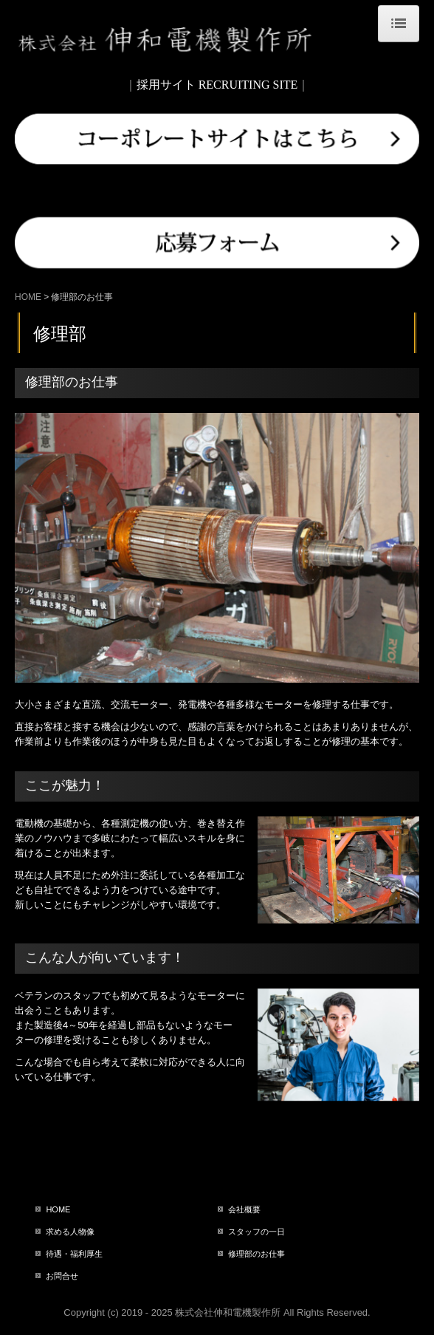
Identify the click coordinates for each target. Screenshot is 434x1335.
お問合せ (62, 1275)
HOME (58, 1209)
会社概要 (244, 1209)
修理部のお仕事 (256, 1253)
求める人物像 (70, 1231)
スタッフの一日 (256, 1231)
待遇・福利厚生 (74, 1253)
